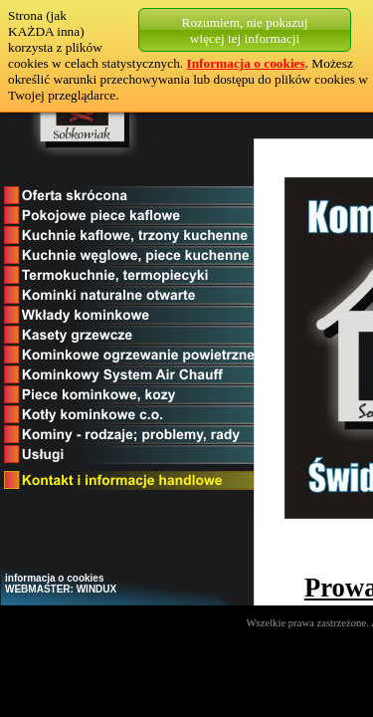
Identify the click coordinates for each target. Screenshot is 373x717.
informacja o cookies (54, 578)
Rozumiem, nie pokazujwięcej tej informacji (245, 30)
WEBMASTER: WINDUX (60, 589)
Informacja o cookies (246, 63)
